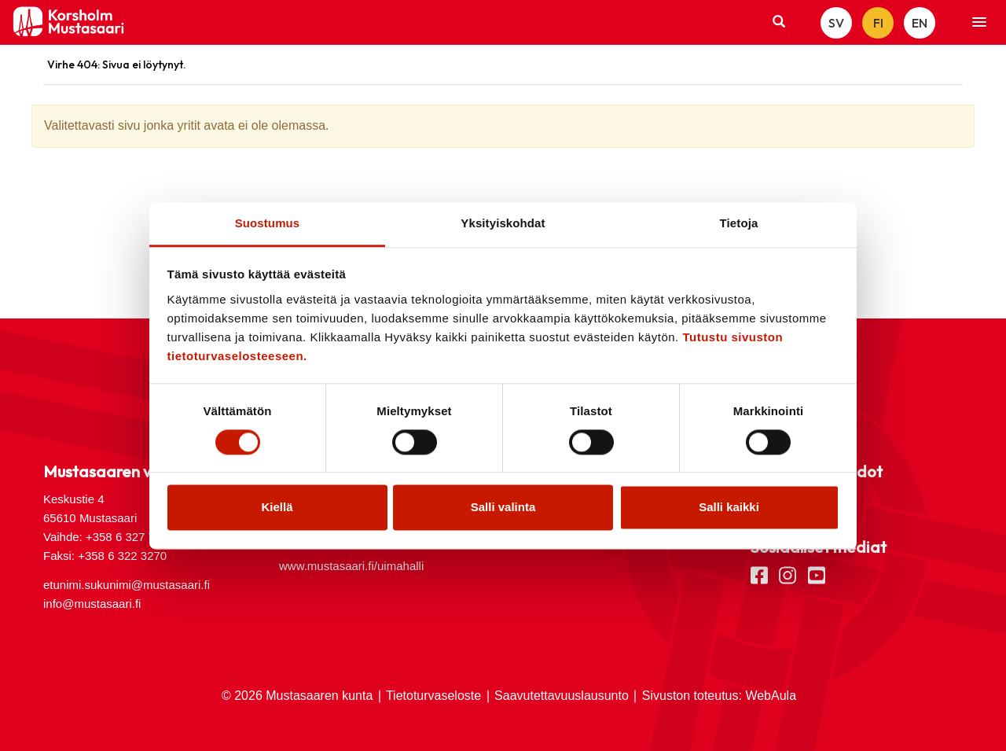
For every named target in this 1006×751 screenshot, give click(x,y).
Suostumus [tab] (267, 223)
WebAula (770, 695)
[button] (979, 23)
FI (878, 23)
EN (919, 23)
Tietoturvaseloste (433, 695)
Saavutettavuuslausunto (561, 695)
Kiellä (276, 507)
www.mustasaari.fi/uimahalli (351, 565)
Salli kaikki (729, 507)
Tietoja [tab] (739, 223)
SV (836, 23)
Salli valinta (503, 507)
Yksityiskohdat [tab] (503, 223)
